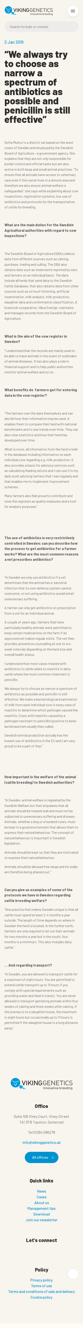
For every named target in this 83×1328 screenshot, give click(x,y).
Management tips (41, 1208)
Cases (41, 1197)
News (41, 1191)
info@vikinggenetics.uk (42, 1142)
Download (41, 1214)
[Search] (41, 26)
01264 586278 (44, 1132)
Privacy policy (41, 1280)
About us (41, 1202)
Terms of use (41, 1285)
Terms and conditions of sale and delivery (41, 1291)
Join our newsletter (42, 1220)
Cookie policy (41, 1297)
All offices (42, 1157)
